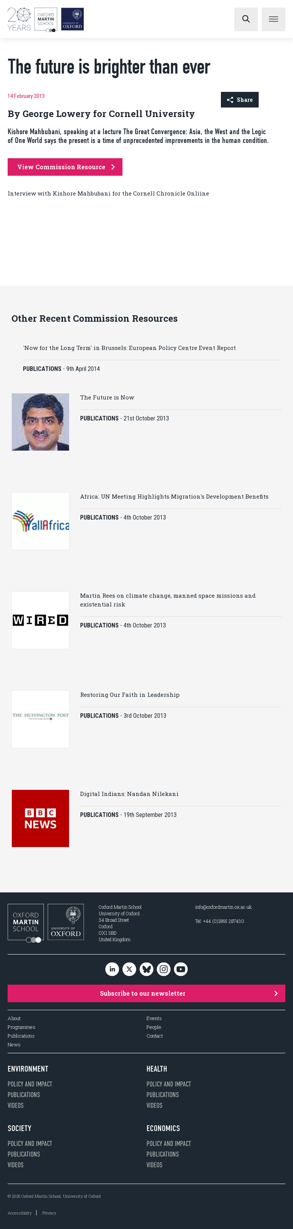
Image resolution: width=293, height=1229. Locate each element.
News (14, 1044)
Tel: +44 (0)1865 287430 (219, 921)
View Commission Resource (66, 167)
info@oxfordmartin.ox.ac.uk (223, 907)
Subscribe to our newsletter (189, 993)
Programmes (21, 1027)
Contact (154, 1035)
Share (240, 99)
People (153, 1027)
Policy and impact (30, 1084)
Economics (163, 1128)
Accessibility (20, 1213)
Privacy (49, 1213)
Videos (16, 1105)
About (14, 1018)
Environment (28, 1069)
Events (154, 1018)
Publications (21, 1035)
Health (156, 1069)
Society (19, 1128)
